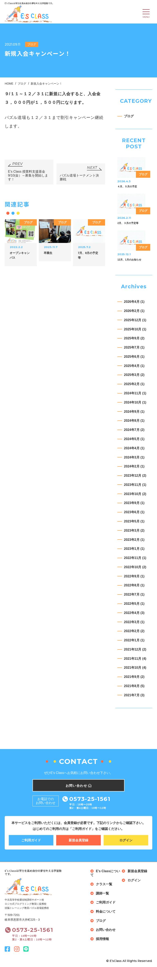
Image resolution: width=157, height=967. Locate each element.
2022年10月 (135, 567)
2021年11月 (135, 658)
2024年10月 (135, 402)
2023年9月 (134, 503)
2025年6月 (134, 356)
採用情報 (102, 939)
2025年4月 (134, 366)
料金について (106, 911)
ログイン (125, 840)
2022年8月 (134, 585)
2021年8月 (134, 686)
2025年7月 (134, 347)
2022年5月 (134, 603)
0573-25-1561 (90, 798)
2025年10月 (135, 329)
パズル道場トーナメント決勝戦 (79, 177)
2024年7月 (134, 430)
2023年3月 (134, 530)
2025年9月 (134, 338)
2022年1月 (134, 640)
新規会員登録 (78, 840)
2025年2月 (134, 384)
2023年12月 (135, 475)
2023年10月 (135, 494)
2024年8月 (134, 421)
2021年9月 (134, 677)
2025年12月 (135, 320)
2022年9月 (134, 576)
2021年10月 (135, 668)
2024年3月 (134, 457)
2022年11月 (135, 558)
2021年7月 (134, 695)
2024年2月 (134, 466)
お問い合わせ (106, 930)
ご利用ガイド (31, 840)
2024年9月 (134, 411)
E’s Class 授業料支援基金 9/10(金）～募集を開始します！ (28, 175)
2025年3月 (134, 375)
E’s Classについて (105, 873)
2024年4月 (134, 448)
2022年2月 (134, 631)
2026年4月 (134, 301)
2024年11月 (135, 393)
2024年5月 (134, 439)
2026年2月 (134, 311)
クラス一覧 (104, 884)
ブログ (129, 116)
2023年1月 (134, 548)
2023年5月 (134, 521)
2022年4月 (134, 613)
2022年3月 (134, 622)
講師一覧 (102, 893)
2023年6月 (134, 512)
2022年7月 (134, 594)
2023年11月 (135, 484)
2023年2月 (134, 539)
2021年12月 (135, 649)
